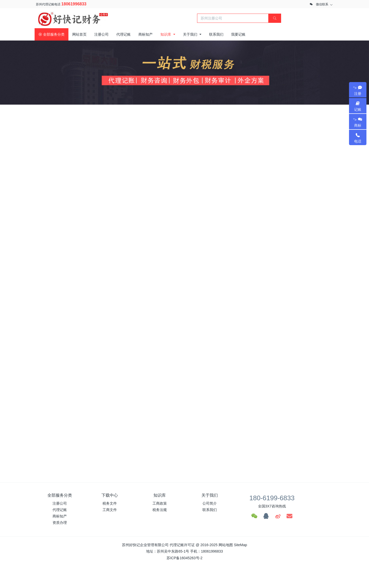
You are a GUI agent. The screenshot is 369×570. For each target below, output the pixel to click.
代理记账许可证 (182, 545)
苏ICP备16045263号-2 (184, 558)
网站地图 (226, 545)
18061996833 (73, 4)
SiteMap (240, 545)
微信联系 (322, 4)
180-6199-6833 (271, 498)
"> (357, 90)
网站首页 (79, 34)
